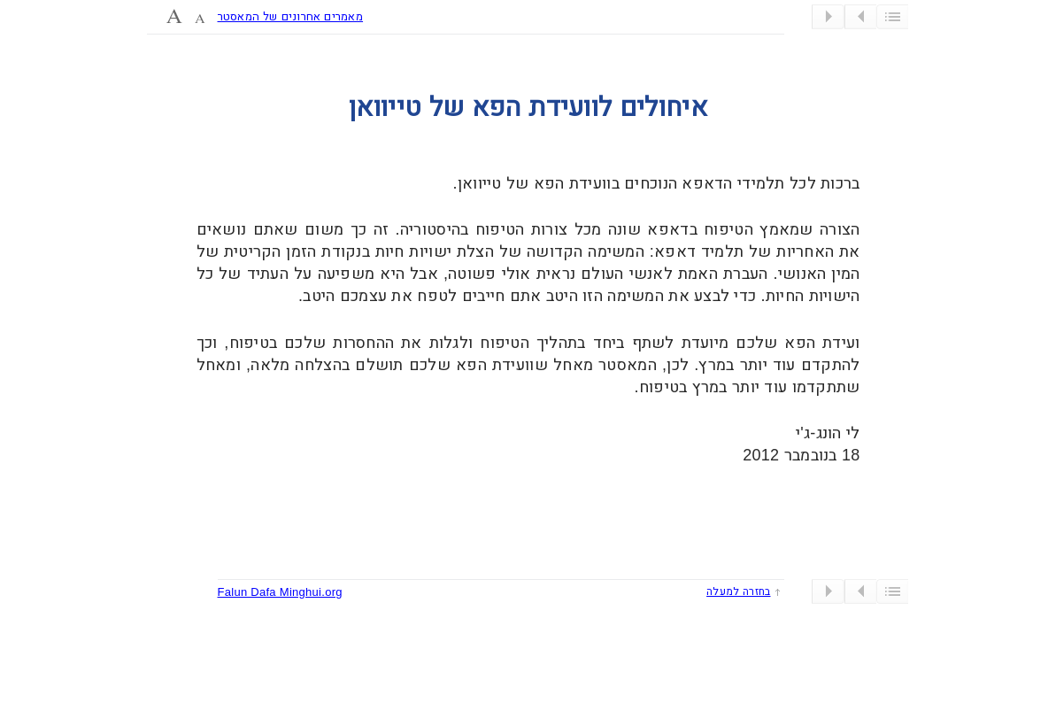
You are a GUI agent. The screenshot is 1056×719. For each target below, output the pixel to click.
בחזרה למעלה (738, 591)
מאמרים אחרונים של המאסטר (291, 16)
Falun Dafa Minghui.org (280, 592)
